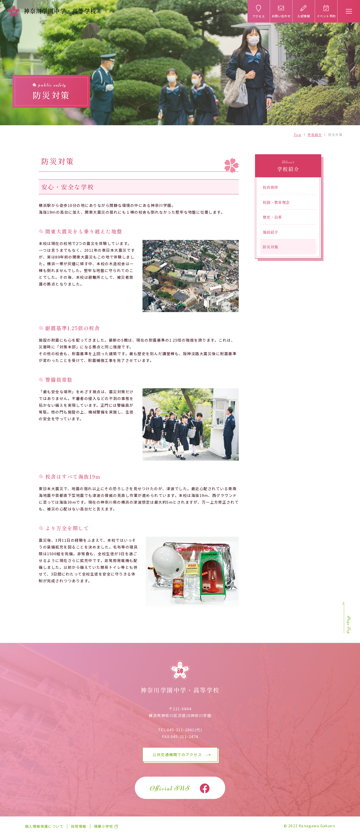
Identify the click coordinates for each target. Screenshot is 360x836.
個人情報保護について (44, 826)
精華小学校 (103, 826)
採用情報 (78, 826)
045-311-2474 (184, 736)
